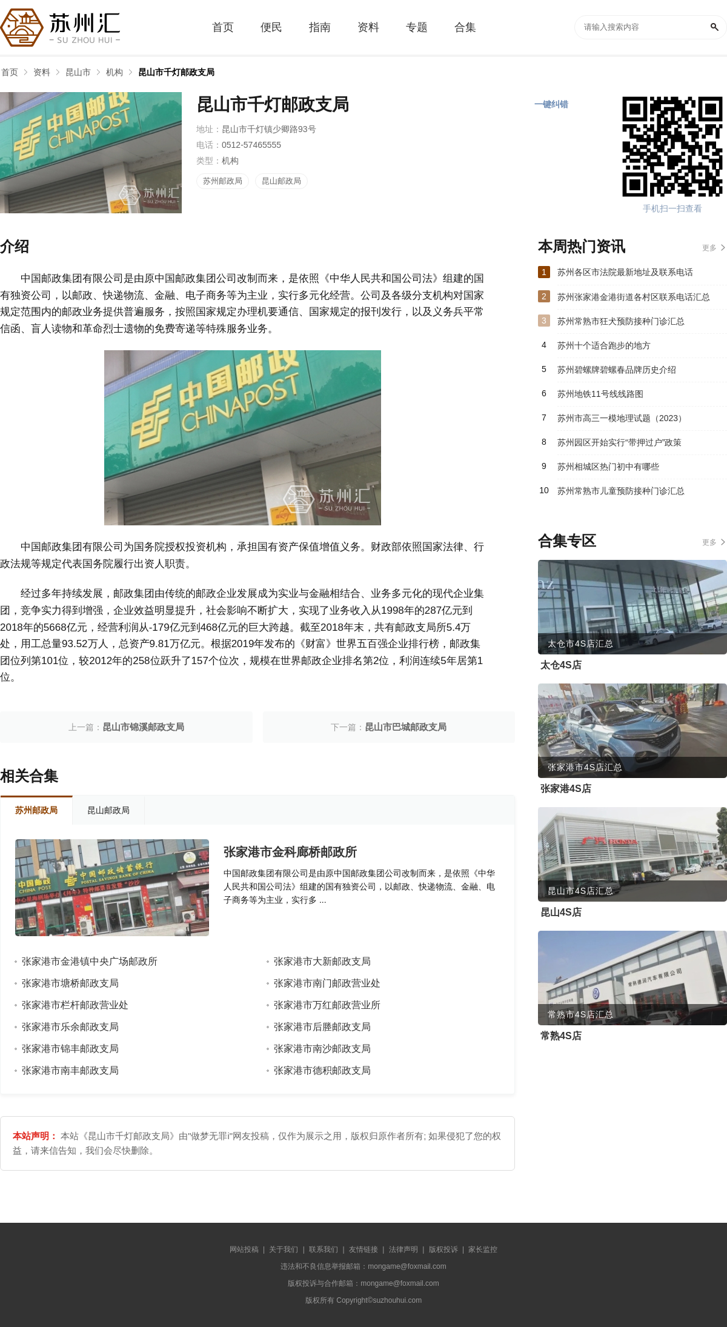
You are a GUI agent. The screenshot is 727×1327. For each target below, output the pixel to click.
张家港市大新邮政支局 (322, 961)
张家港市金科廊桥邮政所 (290, 852)
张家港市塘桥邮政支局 (70, 983)
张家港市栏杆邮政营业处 (75, 1005)
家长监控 (482, 1249)
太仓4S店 (561, 665)
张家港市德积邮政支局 (322, 1070)
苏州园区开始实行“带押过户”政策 (619, 442)
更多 (709, 248)
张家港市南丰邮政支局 (70, 1070)
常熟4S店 (561, 1036)
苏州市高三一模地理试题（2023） (621, 418)
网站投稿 (244, 1249)
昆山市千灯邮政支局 (176, 72)
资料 (41, 72)
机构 (114, 72)
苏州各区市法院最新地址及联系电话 (625, 272)
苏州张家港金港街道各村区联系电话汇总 (633, 297)
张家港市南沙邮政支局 (322, 1048)
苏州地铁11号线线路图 (600, 394)
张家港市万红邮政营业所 (327, 1005)
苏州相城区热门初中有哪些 (608, 466)
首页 (9, 72)
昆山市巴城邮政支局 (405, 727)
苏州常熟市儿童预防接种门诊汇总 (621, 491)
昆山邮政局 (281, 180)
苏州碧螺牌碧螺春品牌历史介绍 (616, 369)
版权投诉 (443, 1249)
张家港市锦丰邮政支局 (70, 1048)
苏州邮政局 (222, 180)
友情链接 (363, 1249)
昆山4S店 (561, 912)
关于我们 (283, 1249)
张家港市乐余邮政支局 (70, 1027)
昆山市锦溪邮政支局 (143, 727)
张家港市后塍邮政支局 (322, 1027)
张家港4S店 (565, 788)
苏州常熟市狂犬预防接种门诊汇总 (621, 321)
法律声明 (403, 1249)
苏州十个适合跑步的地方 (604, 345)
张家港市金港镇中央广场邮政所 (90, 961)
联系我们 (323, 1249)
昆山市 (78, 72)
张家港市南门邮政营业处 (327, 983)
